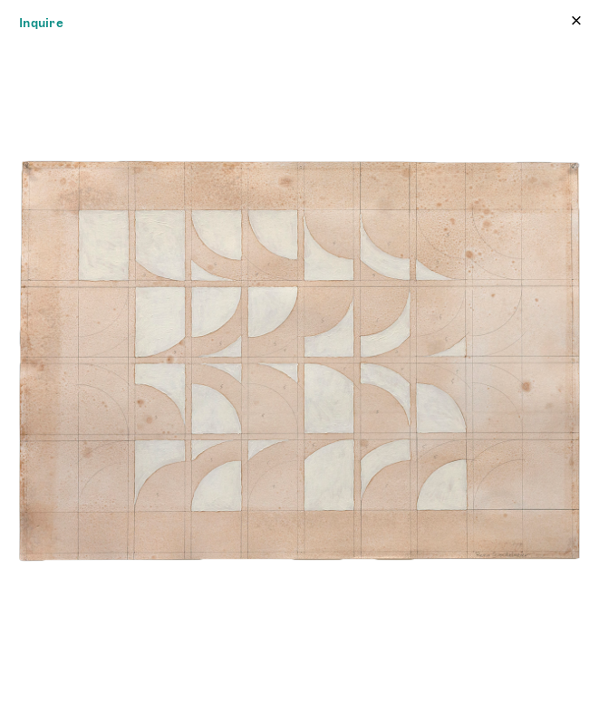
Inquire (41, 22)
